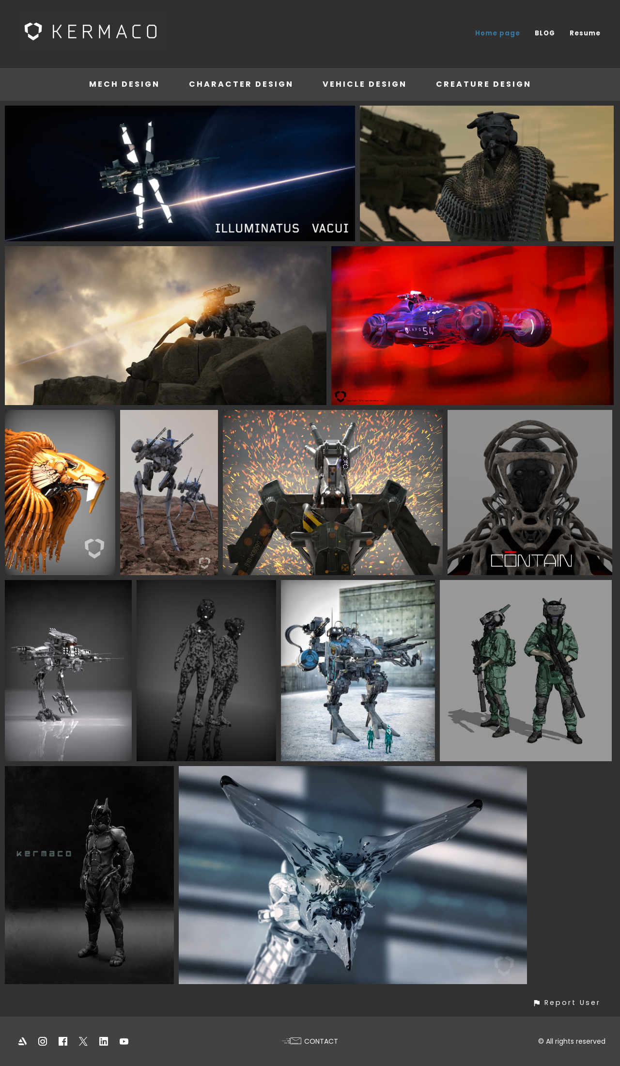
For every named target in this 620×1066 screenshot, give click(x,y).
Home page (497, 33)
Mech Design (124, 84)
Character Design (241, 84)
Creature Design (483, 84)
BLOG (545, 33)
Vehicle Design (365, 84)
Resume (585, 33)
